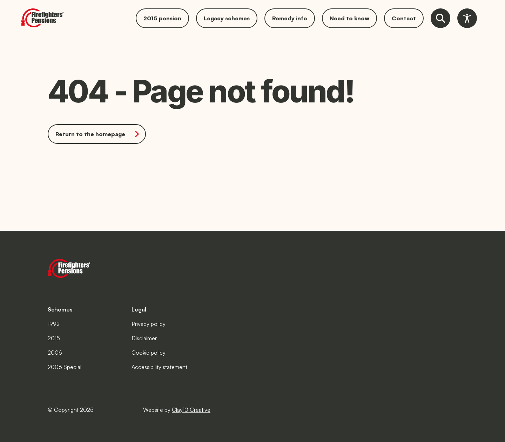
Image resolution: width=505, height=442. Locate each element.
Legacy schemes (227, 18)
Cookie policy (149, 352)
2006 (55, 352)
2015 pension (162, 18)
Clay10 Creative (191, 409)
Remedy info (289, 18)
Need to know (349, 18)
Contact (404, 18)
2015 (54, 338)
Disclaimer (144, 338)
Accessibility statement (159, 366)
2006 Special (64, 366)
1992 (54, 323)
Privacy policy (149, 323)
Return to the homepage (98, 134)
